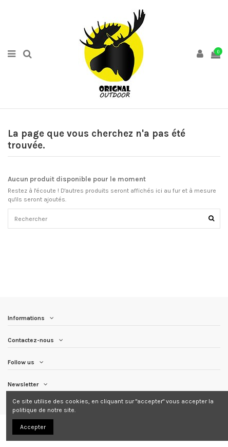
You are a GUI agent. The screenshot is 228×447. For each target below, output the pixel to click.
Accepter (33, 427)
